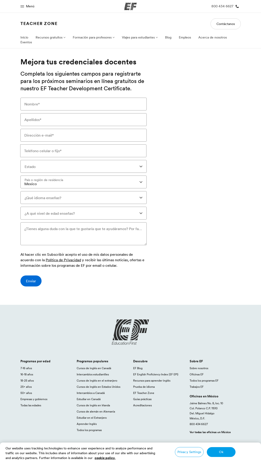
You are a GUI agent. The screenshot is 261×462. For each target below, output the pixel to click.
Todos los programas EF (204, 380)
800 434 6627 (199, 424)
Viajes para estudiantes (138, 37)
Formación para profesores (92, 37)
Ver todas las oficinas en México (210, 432)
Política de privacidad (166, 452)
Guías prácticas (142, 399)
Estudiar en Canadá (89, 399)
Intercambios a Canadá (91, 393)
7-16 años (26, 368)
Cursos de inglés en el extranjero (97, 380)
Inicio (24, 37)
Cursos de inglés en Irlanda (93, 405)
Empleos (185, 37)
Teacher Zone (39, 23)
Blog (168, 37)
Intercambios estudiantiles (93, 374)
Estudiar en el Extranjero (92, 418)
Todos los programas (89, 430)
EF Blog (138, 368)
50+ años (26, 393)
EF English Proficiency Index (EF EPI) (155, 374)
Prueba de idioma (144, 387)
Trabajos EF (197, 387)
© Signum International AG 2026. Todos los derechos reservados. (200, 457)
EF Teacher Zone (143, 393)
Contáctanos (225, 24)
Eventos (26, 42)
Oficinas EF (197, 374)
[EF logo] (130, 332)
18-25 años (27, 380)
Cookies (228, 452)
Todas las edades (30, 405)
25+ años (26, 387)
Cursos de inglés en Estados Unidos (98, 387)
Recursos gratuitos (49, 37)
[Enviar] (31, 280)
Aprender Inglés (87, 424)
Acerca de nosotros (212, 37)
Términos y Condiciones (201, 452)
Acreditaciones (142, 405)
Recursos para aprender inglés (151, 380)
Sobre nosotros (199, 368)
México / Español (33, 452)
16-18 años (26, 374)
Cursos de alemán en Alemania (96, 411)
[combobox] (83, 166)
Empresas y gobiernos (33, 399)
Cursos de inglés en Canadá (94, 368)
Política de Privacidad (63, 260)
